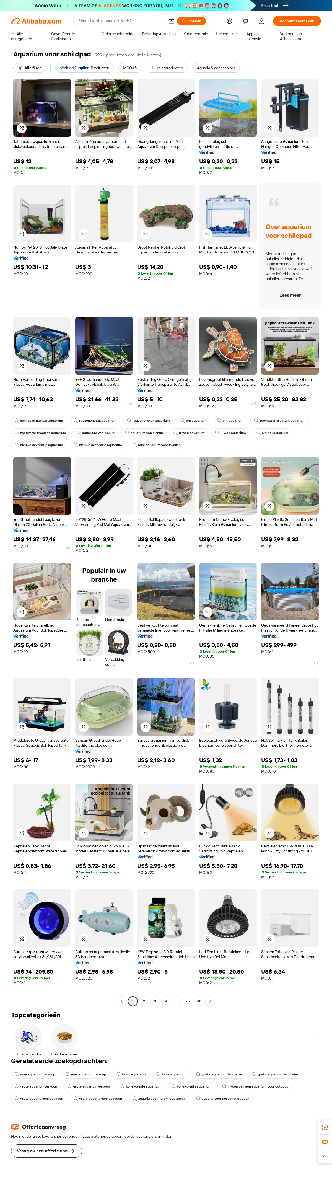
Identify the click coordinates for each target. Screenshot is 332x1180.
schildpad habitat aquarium (39, 420)
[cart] (246, 22)
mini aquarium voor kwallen (157, 445)
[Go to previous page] (122, 1001)
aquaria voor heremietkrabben (159, 1098)
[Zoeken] (191, 21)
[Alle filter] (29, 68)
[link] (325, 1127)
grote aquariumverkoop (36, 1086)
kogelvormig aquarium (140, 1086)
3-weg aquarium (188, 433)
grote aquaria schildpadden (39, 1098)
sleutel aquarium (272, 433)
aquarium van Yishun (96, 433)
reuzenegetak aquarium (95, 420)
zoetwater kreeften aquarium (279, 420)
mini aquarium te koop (35, 1074)
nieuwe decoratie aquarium (39, 445)
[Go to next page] (210, 1001)
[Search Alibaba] (121, 21)
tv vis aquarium (131, 1074)
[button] (171, 21)
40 (199, 1001)
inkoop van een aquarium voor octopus (255, 1086)
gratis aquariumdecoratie (219, 1074)
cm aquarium (193, 420)
